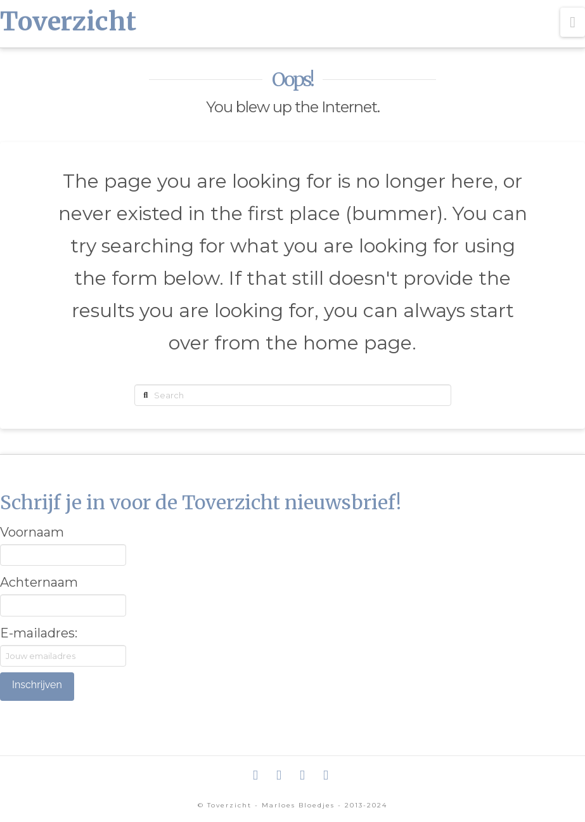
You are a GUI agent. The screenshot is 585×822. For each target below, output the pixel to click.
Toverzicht (68, 21)
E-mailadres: (38, 633)
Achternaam (39, 582)
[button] (572, 22)
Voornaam (32, 532)
